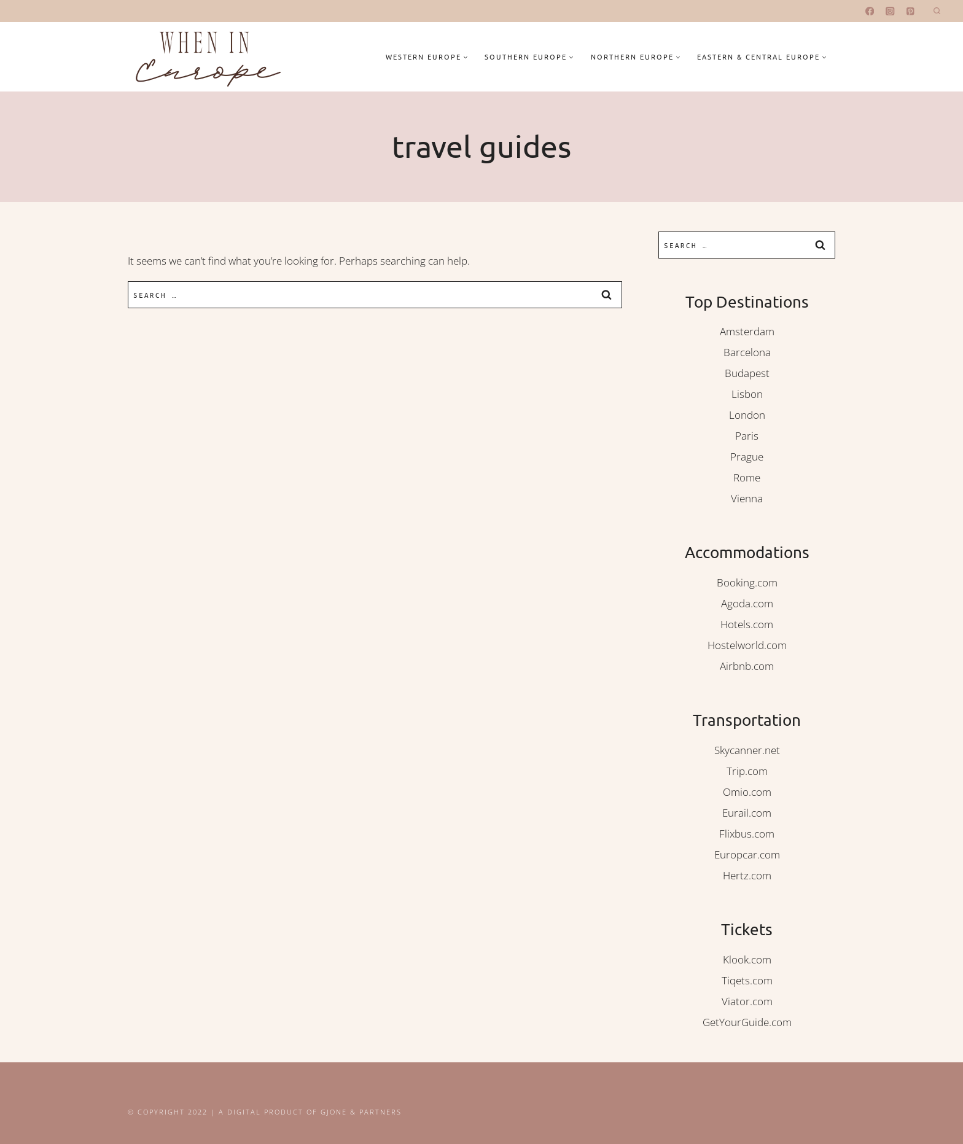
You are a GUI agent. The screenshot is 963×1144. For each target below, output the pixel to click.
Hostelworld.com (747, 645)
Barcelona (747, 352)
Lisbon (747, 394)
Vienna (747, 498)
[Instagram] (890, 11)
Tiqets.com (747, 980)
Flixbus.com (746, 834)
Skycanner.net (747, 750)
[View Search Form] (937, 11)
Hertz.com (747, 875)
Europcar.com (747, 854)
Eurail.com (746, 813)
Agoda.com (747, 603)
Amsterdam (747, 331)
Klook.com (747, 959)
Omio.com (747, 792)
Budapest (747, 373)
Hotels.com (746, 624)
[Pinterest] (910, 11)
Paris (746, 436)
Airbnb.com (747, 666)
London (747, 415)
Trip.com (747, 771)
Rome (746, 477)
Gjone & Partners (361, 1111)
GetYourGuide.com (747, 1022)
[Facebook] (870, 11)
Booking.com (747, 582)
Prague (746, 456)
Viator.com (747, 1001)
